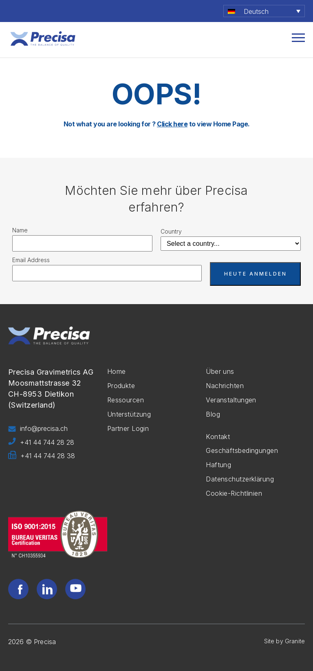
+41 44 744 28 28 (41, 442)
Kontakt (218, 437)
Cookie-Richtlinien (234, 493)
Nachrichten (225, 386)
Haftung (218, 465)
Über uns (220, 371)
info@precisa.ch (38, 428)
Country (171, 231)
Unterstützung (129, 414)
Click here (172, 124)
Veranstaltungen (231, 400)
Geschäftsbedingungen (242, 450)
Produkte (121, 386)
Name (20, 230)
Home (116, 371)
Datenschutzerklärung (240, 479)
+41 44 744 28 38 (41, 456)
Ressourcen (125, 400)
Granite (295, 641)
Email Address (31, 259)
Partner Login (128, 428)
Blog (213, 414)
